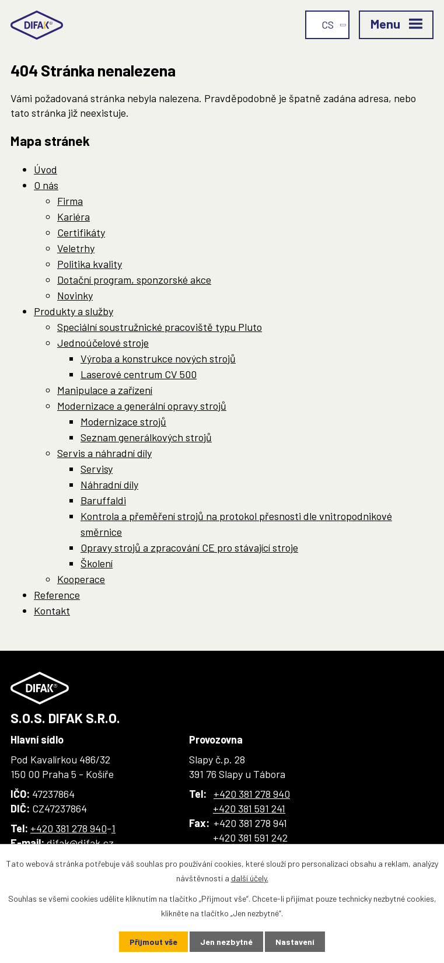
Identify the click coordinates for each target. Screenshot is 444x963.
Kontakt (52, 610)
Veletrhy (76, 248)
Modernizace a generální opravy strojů (141, 405)
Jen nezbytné (226, 942)
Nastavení (294, 942)
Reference (57, 594)
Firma (70, 200)
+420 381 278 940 (68, 828)
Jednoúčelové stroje (103, 342)
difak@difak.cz (80, 842)
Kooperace (81, 579)
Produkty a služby (73, 311)
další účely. (249, 878)
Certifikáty (81, 232)
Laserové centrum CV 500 (139, 374)
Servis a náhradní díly (104, 452)
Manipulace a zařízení (104, 389)
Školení (97, 563)
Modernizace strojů (123, 421)
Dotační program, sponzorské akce (134, 279)
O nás (46, 185)
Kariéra (73, 216)
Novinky (75, 295)
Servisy (97, 468)
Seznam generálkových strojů (146, 437)
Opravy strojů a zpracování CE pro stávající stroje (189, 547)
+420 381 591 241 (249, 808)
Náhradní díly (109, 484)
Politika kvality (89, 263)
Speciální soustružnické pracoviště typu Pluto (159, 326)
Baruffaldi (103, 500)
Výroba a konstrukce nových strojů (158, 358)
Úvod (45, 169)
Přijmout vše (153, 942)
